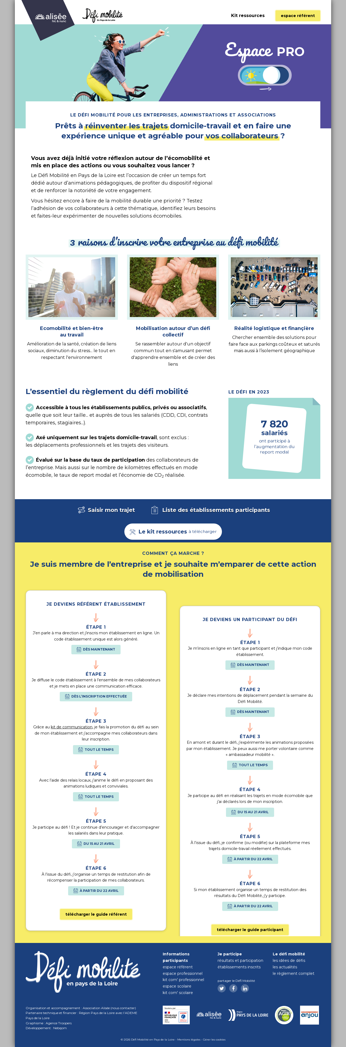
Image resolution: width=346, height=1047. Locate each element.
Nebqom (60, 1028)
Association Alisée (96, 1008)
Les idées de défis (289, 960)
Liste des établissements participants (210, 510)
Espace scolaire (177, 986)
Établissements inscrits (239, 967)
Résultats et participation (240, 960)
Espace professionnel (182, 973)
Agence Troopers (59, 1023)
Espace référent (298, 15)
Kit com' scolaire (178, 992)
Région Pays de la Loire (97, 1013)
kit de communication (71, 806)
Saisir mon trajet (105, 510)
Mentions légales (188, 1039)
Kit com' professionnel (183, 979)
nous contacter (123, 1008)
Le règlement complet (293, 973)
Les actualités (285, 967)
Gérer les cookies (214, 1039)
